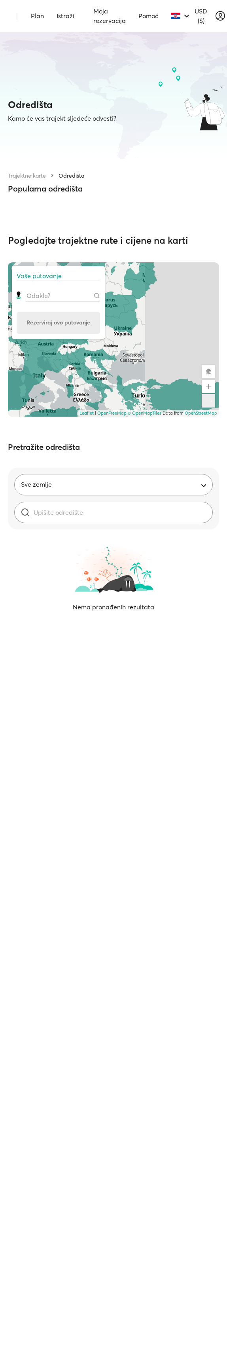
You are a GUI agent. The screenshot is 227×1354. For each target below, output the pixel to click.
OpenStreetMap (201, 413)
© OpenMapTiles (144, 413)
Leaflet (86, 413)
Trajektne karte (27, 175)
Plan (37, 16)
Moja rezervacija (109, 16)
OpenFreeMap (112, 413)
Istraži (65, 16)
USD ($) (201, 16)
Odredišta (71, 175)
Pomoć (148, 16)
